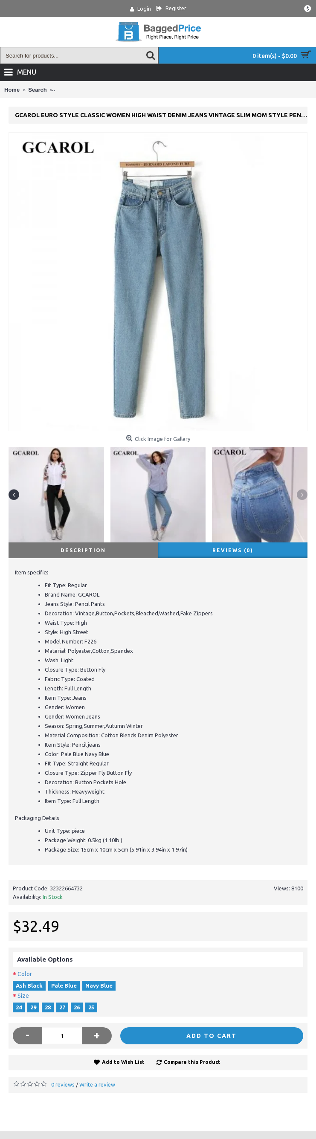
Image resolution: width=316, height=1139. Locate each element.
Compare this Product (192, 1062)
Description (83, 550)
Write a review (97, 1084)
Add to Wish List (123, 1062)
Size (23, 995)
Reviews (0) (232, 550)
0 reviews (63, 1084)
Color (24, 974)
